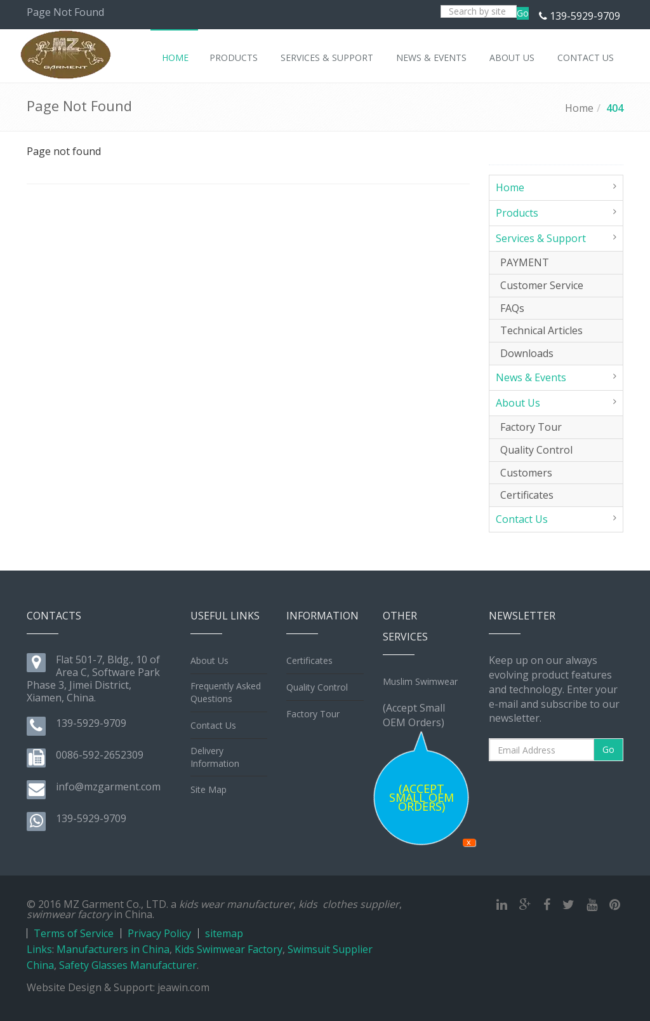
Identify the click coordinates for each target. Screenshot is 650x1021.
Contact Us (522, 519)
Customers (526, 473)
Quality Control (536, 450)
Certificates (527, 495)
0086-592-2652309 (99, 755)
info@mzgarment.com (108, 787)
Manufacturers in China (112, 949)
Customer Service (541, 285)
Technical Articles (541, 330)
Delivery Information (214, 757)
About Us (518, 403)
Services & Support (541, 238)
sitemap (224, 933)
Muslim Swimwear (420, 681)
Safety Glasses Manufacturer (128, 965)
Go (523, 13)
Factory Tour (531, 427)
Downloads (527, 353)
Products (517, 213)
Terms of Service (74, 933)
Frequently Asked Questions (225, 692)
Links (39, 949)
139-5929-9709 (585, 16)
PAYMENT (524, 262)
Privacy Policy (159, 933)
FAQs (512, 308)
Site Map (208, 789)
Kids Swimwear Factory (228, 949)
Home (579, 108)
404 (614, 108)
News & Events (531, 377)
